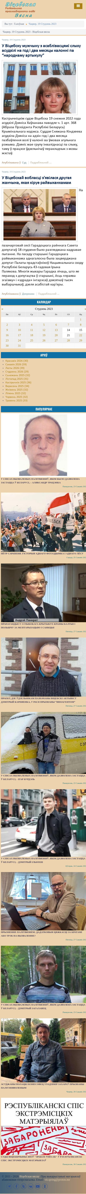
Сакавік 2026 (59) (16, 364)
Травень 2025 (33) (16, 400)
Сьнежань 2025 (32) (17, 375)
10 (19, 329)
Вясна (23, 15)
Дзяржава (28, 293)
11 (31, 329)
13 (56, 329)
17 (19, 335)
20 (56, 335)
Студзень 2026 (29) (17, 371)
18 (31, 335)
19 (43, 335)
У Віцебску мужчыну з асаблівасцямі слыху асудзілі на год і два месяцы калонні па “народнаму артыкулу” (41, 51)
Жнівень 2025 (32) (16, 389)
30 (7, 345)
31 (19, 345)
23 (7, 340)
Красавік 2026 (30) (16, 360)
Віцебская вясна (29, 1176)
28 (68, 340)
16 (7, 335)
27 (56, 340)
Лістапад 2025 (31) (16, 379)
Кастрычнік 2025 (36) (18, 382)
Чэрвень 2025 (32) (16, 397)
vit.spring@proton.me (57, 1179)
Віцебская (20, 4)
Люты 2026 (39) (14, 368)
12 (43, 329)
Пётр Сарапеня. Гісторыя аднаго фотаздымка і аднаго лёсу (42, 553)
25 (31, 340)
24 (19, 340)
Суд (24, 162)
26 (43, 340)
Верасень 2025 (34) (17, 386)
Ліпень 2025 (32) (15, 393)
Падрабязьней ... (40, 162)
